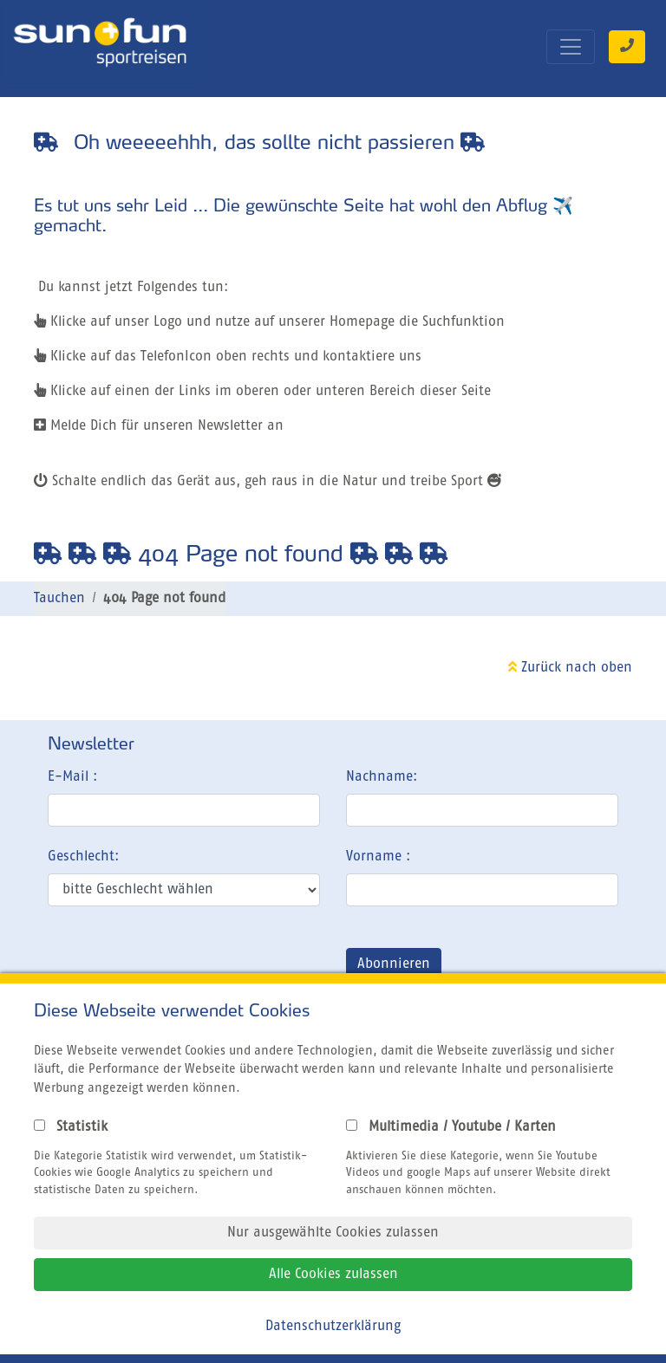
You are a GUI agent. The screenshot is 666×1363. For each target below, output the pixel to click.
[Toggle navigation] (570, 46)
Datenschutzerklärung (333, 1327)
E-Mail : (72, 777)
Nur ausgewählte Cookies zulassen (333, 1233)
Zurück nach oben (570, 668)
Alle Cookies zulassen (333, 1275)
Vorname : (378, 857)
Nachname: (381, 777)
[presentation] (179, 968)
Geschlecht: (83, 857)
